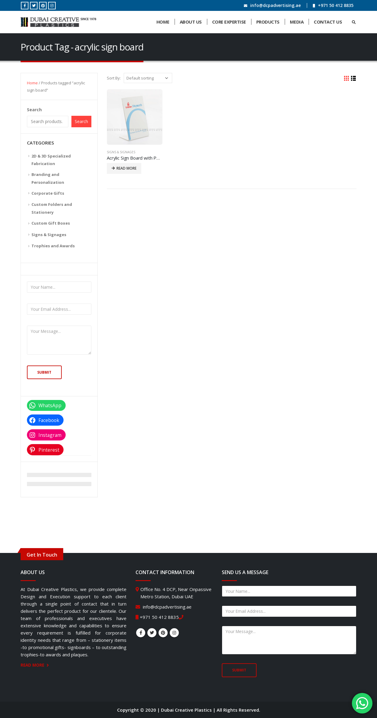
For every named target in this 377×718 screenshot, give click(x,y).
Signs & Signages (121, 152)
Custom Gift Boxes (50, 223)
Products (268, 22)
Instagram (174, 632)
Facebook (140, 632)
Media (297, 22)
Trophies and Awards (53, 246)
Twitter (151, 632)
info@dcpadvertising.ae (275, 5)
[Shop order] (148, 78)
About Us (191, 22)
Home (162, 22)
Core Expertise (229, 22)
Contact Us (328, 22)
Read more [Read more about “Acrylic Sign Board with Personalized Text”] (126, 168)
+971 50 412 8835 (335, 5)
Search (34, 109)
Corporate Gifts (47, 193)
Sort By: (114, 78)
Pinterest (163, 632)
